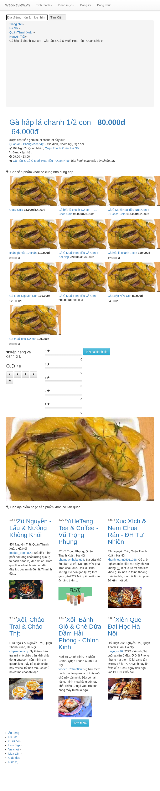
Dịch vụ (13, 762)
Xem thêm (80, 723)
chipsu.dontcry (18, 651)
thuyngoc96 (115, 651)
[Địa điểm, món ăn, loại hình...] (27, 17)
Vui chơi (13, 749)
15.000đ (29, 209)
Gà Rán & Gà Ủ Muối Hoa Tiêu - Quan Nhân (42, 160)
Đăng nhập (104, 5)
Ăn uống (13, 732)
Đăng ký (85, 5)
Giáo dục (14, 757)
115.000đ (132, 214)
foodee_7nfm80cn (70, 669)
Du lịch (12, 737)
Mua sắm (14, 753)
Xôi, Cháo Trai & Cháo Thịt (26, 626)
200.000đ (64, 300)
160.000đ (144, 252)
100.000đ (43, 339)
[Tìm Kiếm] (57, 17)
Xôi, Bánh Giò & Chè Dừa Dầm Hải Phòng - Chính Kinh (79, 633)
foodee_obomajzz (20, 552)
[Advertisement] (80, 74)
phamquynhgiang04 (71, 559)
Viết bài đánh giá (97, 351)
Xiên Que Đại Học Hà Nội (124, 626)
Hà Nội (74, 148)
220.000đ (76, 257)
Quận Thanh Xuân (57, 148)
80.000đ (111, 122)
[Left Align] (9, 374)
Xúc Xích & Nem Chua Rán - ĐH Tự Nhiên (127, 531)
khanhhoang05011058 (122, 559)
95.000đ (78, 214)
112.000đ (43, 252)
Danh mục (66, 5)
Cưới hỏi (14, 741)
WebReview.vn (17, 5)
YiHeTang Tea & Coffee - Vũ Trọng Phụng (78, 531)
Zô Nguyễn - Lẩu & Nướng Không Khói (30, 528)
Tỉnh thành (44, 5)
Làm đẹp (14, 745)
